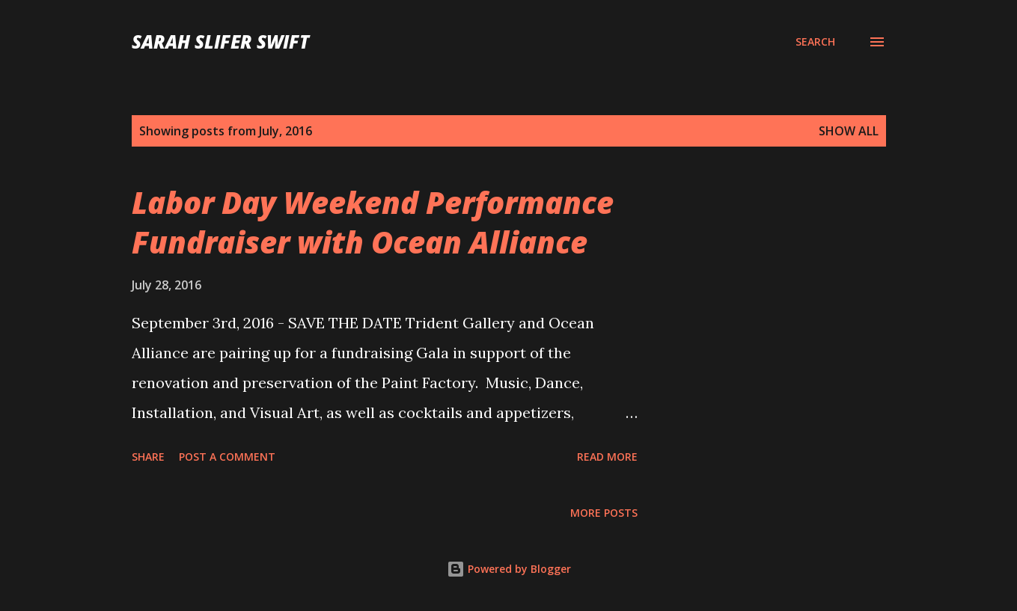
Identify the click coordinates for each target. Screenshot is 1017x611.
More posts (604, 513)
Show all (849, 131)
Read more (607, 456)
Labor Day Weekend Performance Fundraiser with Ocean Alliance (373, 222)
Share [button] (148, 456)
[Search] (815, 42)
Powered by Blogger (509, 569)
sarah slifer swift (220, 41)
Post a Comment (227, 456)
